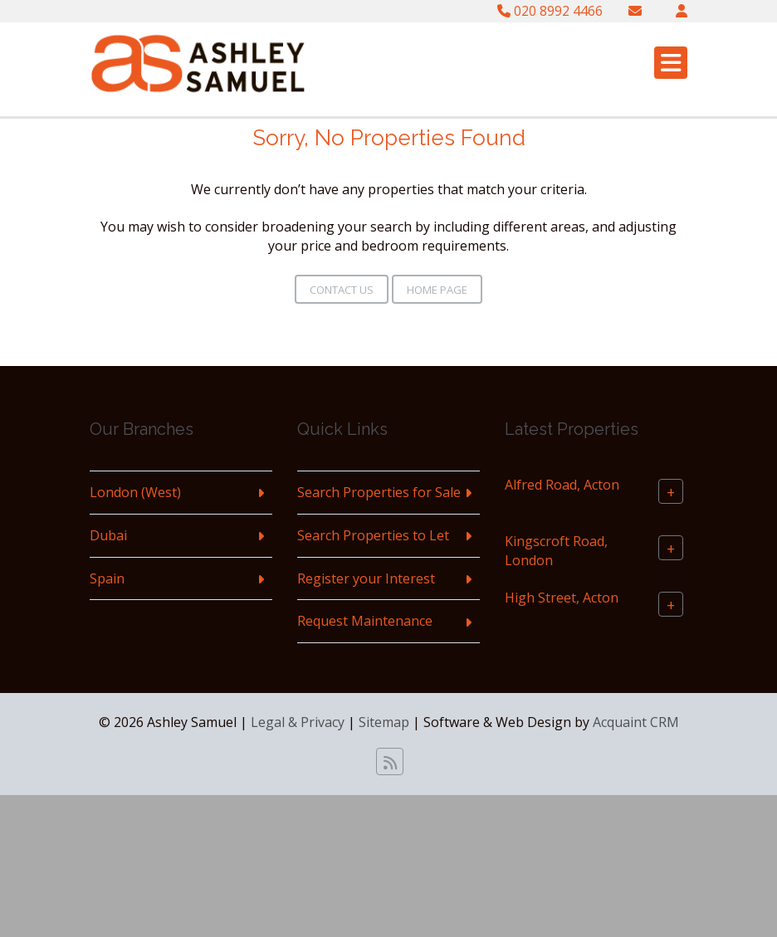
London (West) (135, 492)
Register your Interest (366, 578)
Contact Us (342, 289)
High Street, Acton (561, 597)
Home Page (437, 289)
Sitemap (384, 722)
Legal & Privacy (298, 722)
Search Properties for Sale (379, 492)
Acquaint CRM (636, 722)
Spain (107, 578)
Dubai (108, 535)
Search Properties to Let (373, 535)
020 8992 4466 (550, 11)
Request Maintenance (364, 621)
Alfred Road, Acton (562, 485)
